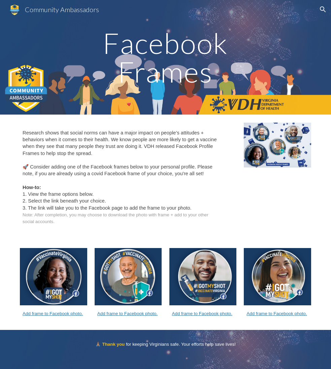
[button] (323, 9)
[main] (165, 57)
